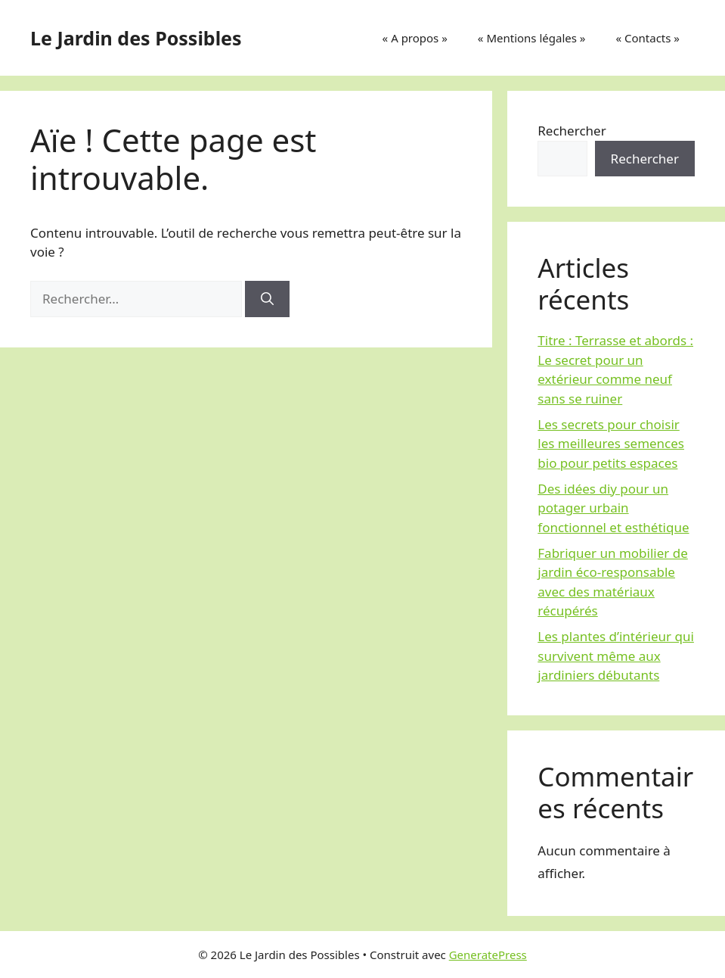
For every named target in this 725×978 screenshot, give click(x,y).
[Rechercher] (267, 299)
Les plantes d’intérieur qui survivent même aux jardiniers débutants (616, 656)
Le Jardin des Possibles (136, 38)
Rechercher (572, 130)
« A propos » (415, 37)
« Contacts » (647, 37)
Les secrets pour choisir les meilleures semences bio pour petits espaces (611, 444)
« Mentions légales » (532, 37)
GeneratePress (488, 954)
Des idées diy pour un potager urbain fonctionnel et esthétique (613, 508)
